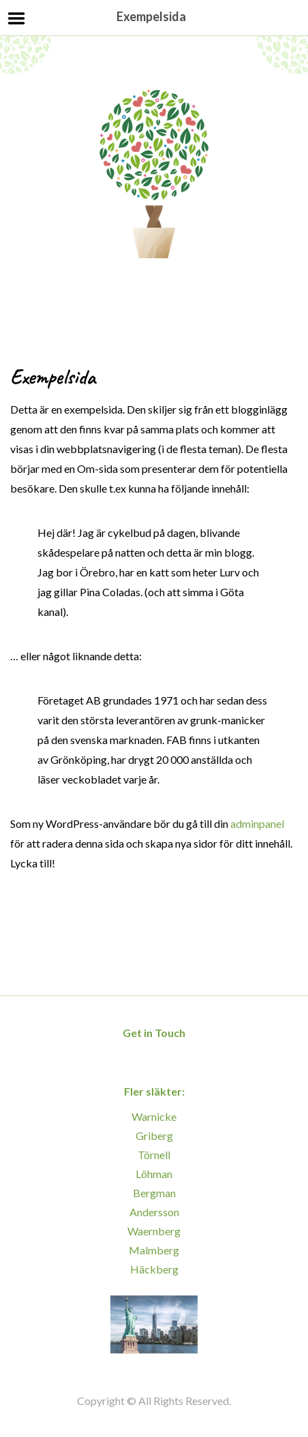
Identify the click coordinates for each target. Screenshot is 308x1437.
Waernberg (154, 1230)
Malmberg (154, 1249)
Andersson (154, 1211)
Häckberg (154, 1269)
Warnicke (154, 1116)
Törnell (154, 1154)
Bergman (154, 1192)
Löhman (154, 1173)
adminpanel (257, 823)
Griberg (154, 1135)
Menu (17, 18)
